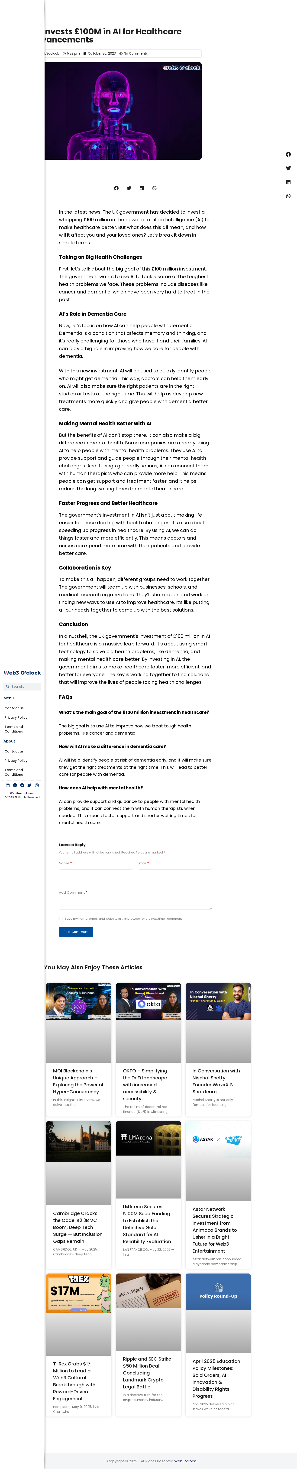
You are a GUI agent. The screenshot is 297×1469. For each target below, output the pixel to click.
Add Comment (73, 893)
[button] (116, 188)
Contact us (14, 708)
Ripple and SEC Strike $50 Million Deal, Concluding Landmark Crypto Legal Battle (147, 1373)
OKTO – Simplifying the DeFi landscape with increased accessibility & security (145, 1085)
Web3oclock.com (22, 793)
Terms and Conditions (14, 729)
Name (65, 863)
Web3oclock (185, 1461)
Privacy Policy (16, 717)
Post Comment (76, 931)
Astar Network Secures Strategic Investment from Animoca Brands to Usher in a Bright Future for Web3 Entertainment (215, 1230)
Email (143, 863)
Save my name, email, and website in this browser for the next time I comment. (124, 918)
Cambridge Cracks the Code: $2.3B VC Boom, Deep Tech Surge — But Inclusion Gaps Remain (78, 1227)
